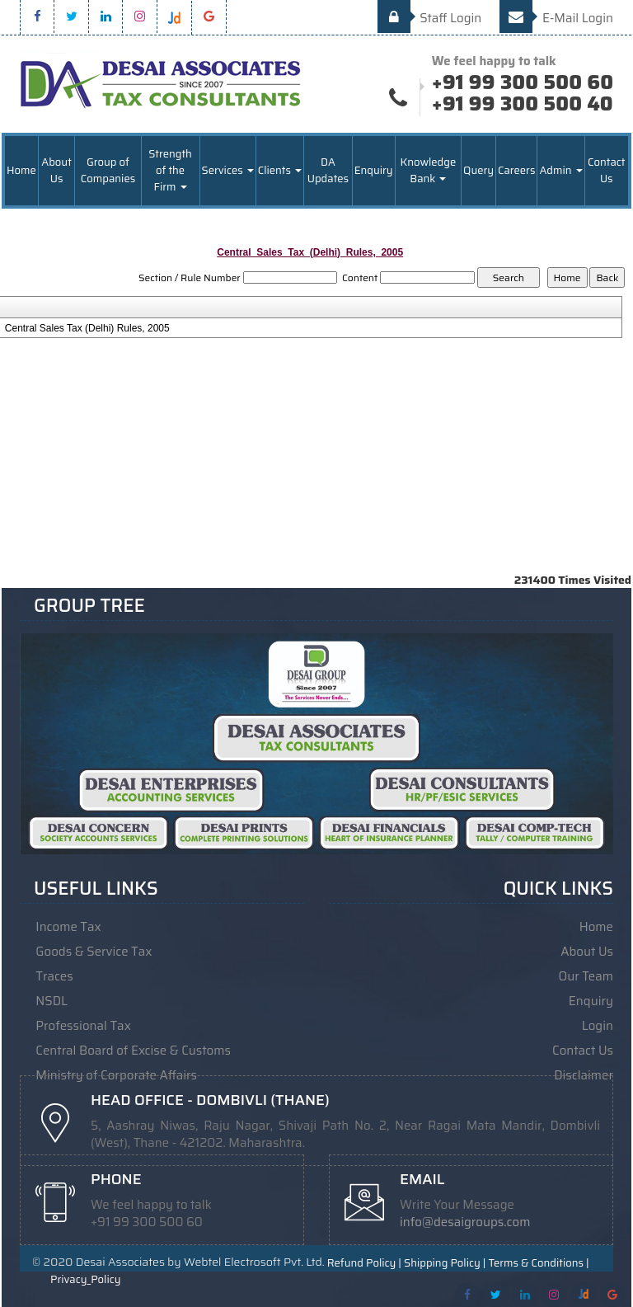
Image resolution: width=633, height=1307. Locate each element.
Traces (54, 976)
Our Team (586, 976)
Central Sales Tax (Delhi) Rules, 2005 (87, 328)
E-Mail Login (556, 18)
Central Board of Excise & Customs (133, 1050)
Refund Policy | (364, 1263)
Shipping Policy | (444, 1263)
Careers (516, 170)
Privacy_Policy (85, 1280)
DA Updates (328, 170)
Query (478, 170)
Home (21, 170)
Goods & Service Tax (93, 951)
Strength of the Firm (170, 170)
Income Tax (68, 927)
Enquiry (373, 170)
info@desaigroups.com (465, 1222)
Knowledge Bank (429, 170)
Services (228, 170)
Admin (560, 170)
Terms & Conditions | (538, 1263)
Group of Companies (108, 170)
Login (597, 1026)
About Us (56, 170)
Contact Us (606, 170)
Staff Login (429, 18)
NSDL (51, 1001)
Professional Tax (83, 1026)
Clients (280, 170)
